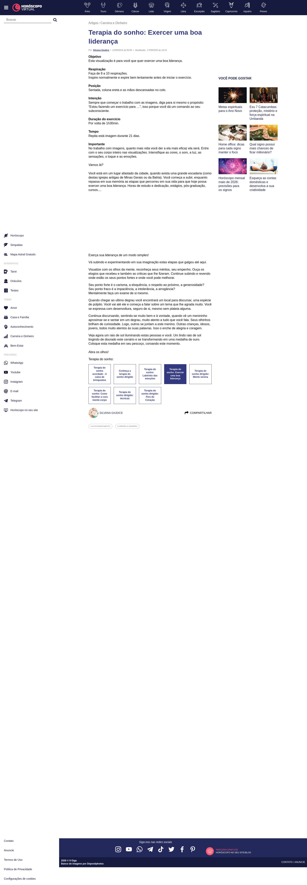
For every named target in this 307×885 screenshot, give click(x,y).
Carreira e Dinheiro (113, 23)
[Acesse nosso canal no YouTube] (129, 849)
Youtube (12, 372)
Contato (9, 840)
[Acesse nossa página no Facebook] (182, 849)
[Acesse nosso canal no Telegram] (150, 849)
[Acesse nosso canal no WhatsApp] (139, 849)
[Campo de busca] (27, 20)
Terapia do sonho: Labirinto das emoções (150, 374)
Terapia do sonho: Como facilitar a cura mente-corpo (100, 395)
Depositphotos (95, 863)
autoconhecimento (100, 426)
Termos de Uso (13, 859)
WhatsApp (13, 363)
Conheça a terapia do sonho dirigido (125, 374)
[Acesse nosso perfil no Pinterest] (192, 849)
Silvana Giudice (101, 50)
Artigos (93, 23)
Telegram (13, 401)
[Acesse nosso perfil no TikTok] (160, 849)
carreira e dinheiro (127, 426)
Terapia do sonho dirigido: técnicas (124, 395)
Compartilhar (198, 412)
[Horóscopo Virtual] (27, 7)
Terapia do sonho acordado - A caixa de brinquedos (99, 374)
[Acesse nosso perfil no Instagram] (118, 849)
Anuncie (9, 850)
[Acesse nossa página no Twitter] (171, 849)
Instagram (13, 382)
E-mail (11, 391)
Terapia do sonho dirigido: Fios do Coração (150, 395)
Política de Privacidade (18, 869)
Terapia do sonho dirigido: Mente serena (200, 374)
